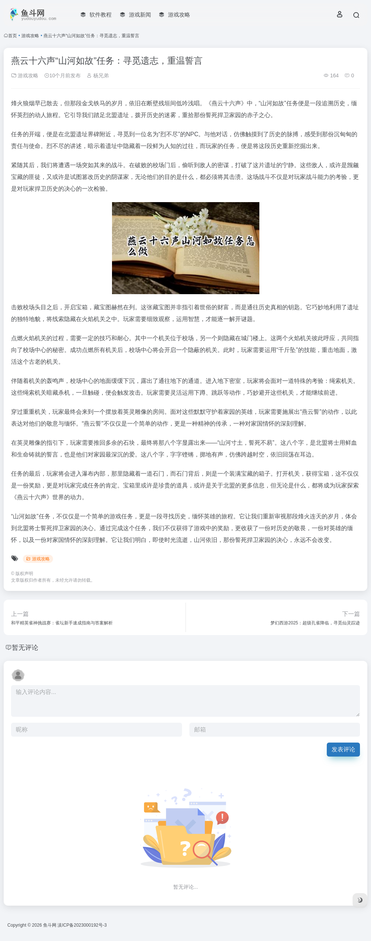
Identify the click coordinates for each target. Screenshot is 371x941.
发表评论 (343, 749)
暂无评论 (25, 647)
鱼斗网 (49, 925)
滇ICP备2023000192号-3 (81, 925)
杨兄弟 (98, 75)
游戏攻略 (30, 35)
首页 (12, 35)
